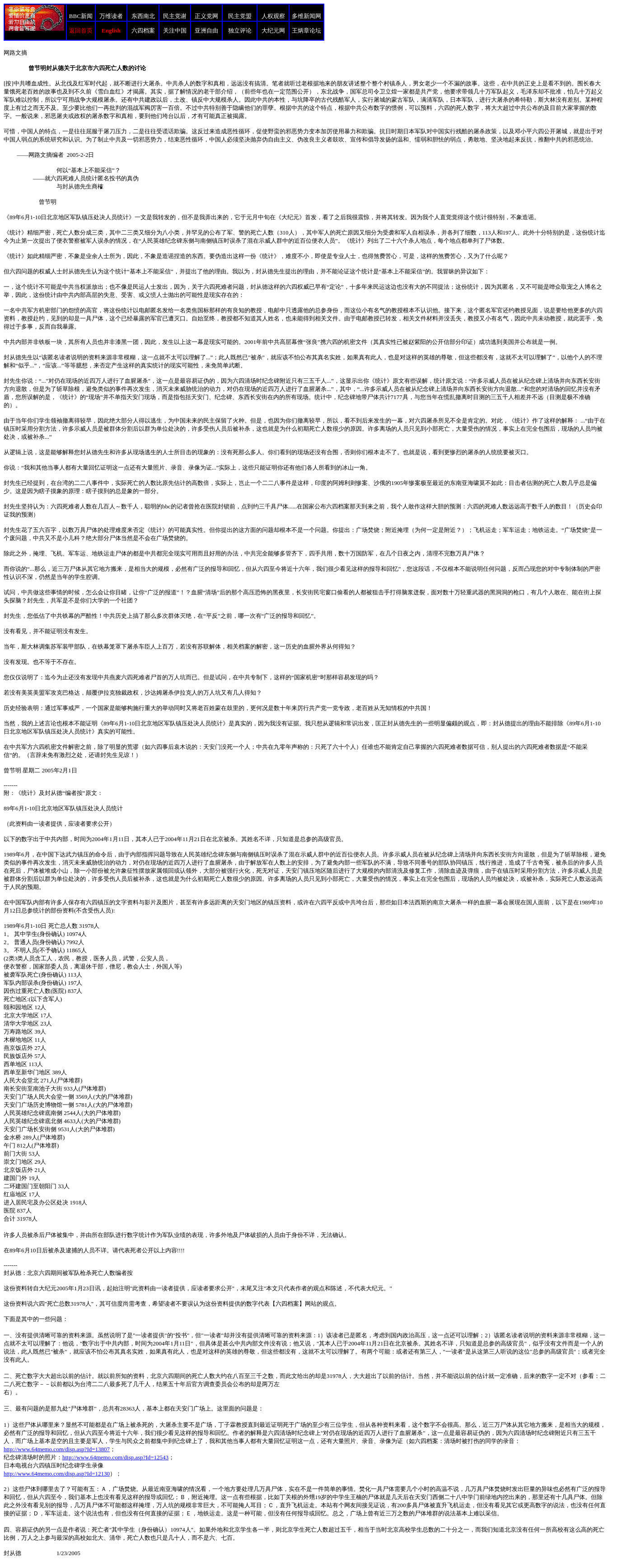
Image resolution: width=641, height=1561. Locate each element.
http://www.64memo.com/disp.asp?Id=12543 (115, 1457)
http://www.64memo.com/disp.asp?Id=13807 (57, 1449)
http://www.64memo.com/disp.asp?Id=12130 (57, 1473)
